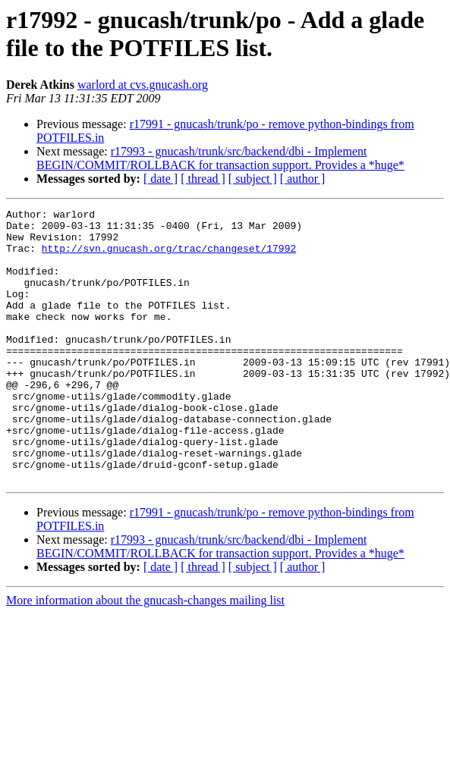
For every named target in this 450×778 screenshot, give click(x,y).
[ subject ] (252, 178)
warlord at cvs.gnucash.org (142, 84)
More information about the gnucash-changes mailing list (145, 654)
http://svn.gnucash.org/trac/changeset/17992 (169, 257)
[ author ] (303, 178)
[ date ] (160, 178)
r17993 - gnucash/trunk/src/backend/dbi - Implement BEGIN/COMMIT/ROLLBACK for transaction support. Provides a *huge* (220, 158)
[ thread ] (203, 178)
